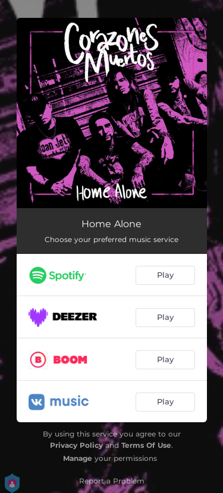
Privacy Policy (76, 445)
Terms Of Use (146, 445)
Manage (77, 458)
